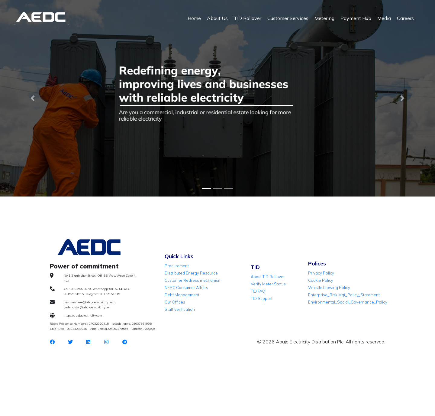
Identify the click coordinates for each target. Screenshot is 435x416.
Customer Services (287, 18)
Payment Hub (355, 18)
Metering (324, 18)
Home (194, 18)
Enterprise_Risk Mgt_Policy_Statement (344, 294)
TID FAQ (258, 291)
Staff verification (180, 309)
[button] (32, 98)
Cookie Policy (320, 280)
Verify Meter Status (268, 283)
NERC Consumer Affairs (186, 287)
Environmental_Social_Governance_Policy (347, 302)
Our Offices (175, 302)
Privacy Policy (321, 273)
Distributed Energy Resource (191, 273)
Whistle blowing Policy (329, 287)
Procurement (177, 265)
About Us (217, 18)
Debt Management (182, 294)
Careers (405, 18)
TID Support (261, 298)
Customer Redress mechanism (193, 280)
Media (384, 18)
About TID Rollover (268, 276)
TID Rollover (247, 18)
